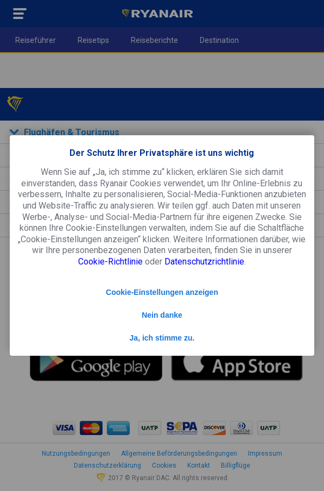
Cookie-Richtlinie (110, 261)
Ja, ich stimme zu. (162, 337)
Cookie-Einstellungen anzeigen (162, 292)
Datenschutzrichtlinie (204, 261)
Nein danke (162, 315)
